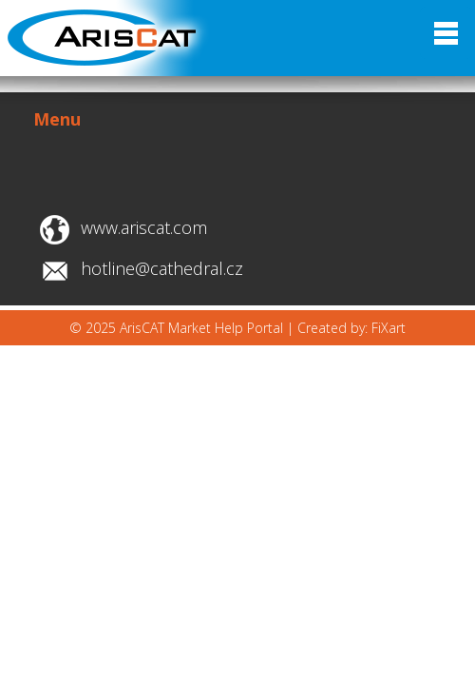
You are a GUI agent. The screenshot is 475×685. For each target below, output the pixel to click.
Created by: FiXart (351, 328)
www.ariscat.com (144, 227)
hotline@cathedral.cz (162, 268)
